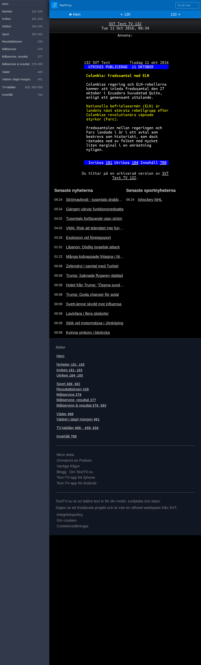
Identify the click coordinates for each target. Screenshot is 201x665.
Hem (74, 14)
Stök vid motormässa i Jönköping (94, 323)
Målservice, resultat (76, 400)
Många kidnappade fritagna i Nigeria (95, 256)
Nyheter (70, 364)
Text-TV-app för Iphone (76, 477)
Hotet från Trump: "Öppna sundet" (95, 285)
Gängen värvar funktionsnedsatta (94, 209)
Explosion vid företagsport (88, 237)
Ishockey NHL (150, 199)
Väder (65, 414)
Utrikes (69, 375)
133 (176, 14)
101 (109, 162)
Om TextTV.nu (81, 472)
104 (135, 162)
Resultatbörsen (72, 389)
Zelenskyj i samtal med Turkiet (92, 266)
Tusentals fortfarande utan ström (94, 218)
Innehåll (66, 436)
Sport (68, 384)
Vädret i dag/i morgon (78, 419)
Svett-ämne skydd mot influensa (93, 304)
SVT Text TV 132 (125, 23)
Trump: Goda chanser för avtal (92, 294)
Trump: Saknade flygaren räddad (94, 275)
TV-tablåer (77, 428)
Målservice (68, 394)
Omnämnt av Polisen (74, 460)
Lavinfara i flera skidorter (87, 313)
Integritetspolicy (70, 514)
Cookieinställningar (73, 526)
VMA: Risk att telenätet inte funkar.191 (95, 228)
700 (163, 162)
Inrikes (69, 370)
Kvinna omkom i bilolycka (88, 332)
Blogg (61, 472)
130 (125, 14)
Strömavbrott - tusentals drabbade (95, 199)
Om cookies (67, 520)
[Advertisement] (125, 47)
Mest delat (65, 455)
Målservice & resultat (81, 405)
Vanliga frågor (68, 466)
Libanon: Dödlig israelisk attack (93, 247)
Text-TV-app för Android (76, 483)
